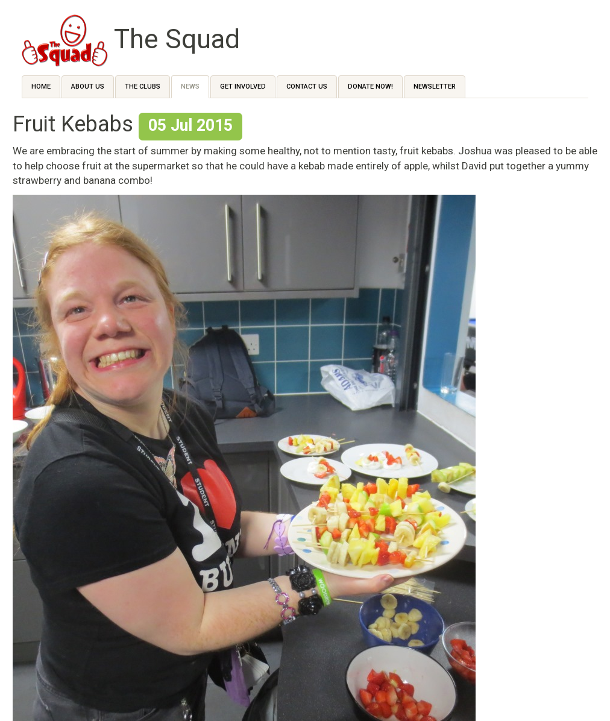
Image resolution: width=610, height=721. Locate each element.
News (190, 86)
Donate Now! (370, 86)
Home (41, 86)
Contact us (306, 86)
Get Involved (243, 86)
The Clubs (142, 86)
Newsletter (434, 86)
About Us (87, 86)
